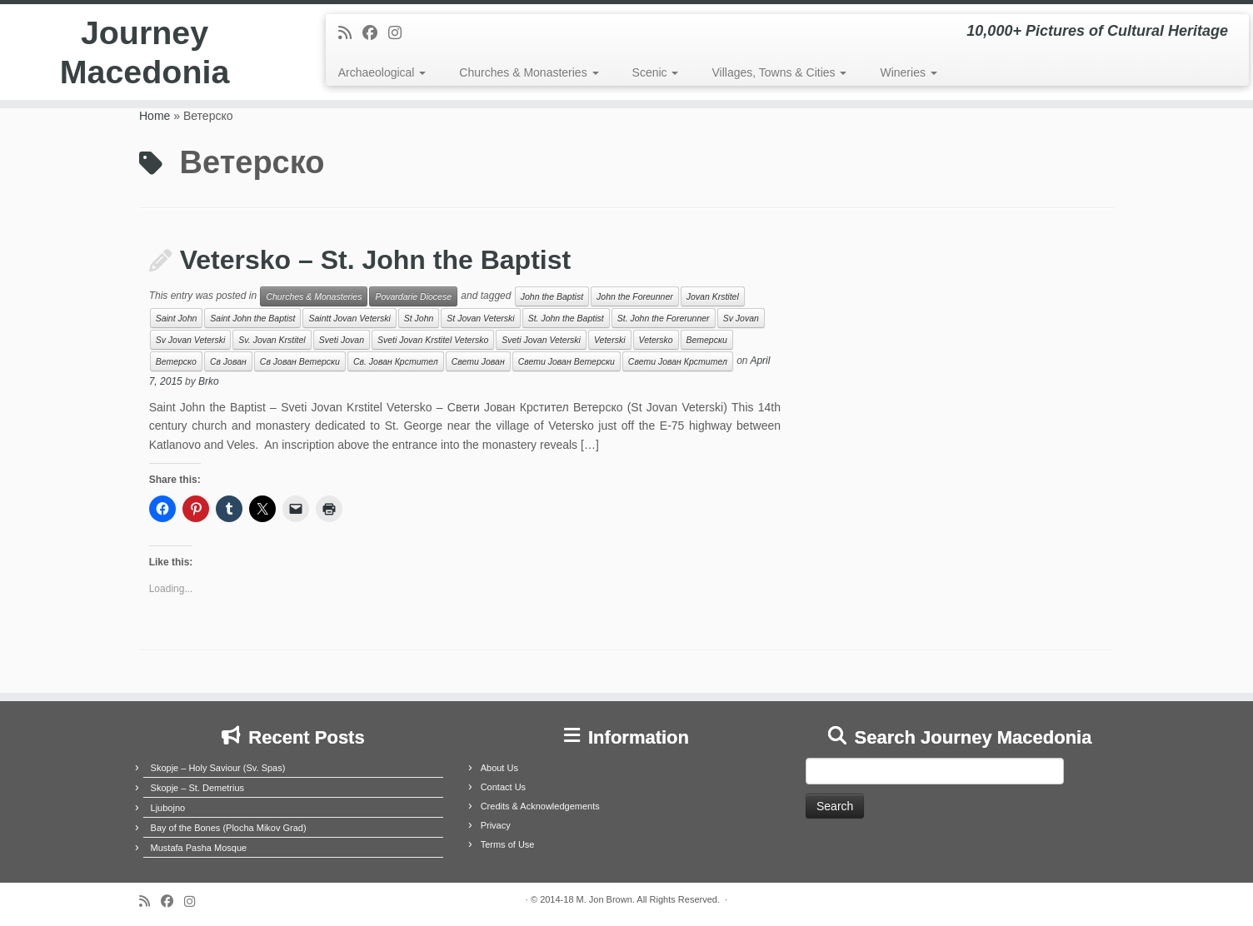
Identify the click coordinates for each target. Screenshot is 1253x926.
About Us (499, 768)
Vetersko (656, 340)
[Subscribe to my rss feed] (350, 33)
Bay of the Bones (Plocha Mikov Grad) (229, 828)
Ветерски (706, 340)
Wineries (908, 72)
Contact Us (503, 787)
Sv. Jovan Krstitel (271, 340)
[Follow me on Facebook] (375, 33)
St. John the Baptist (566, 318)
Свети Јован (478, 361)
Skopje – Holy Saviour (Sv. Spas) (218, 768)
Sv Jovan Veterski (191, 340)
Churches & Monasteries (528, 72)
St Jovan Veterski (480, 318)
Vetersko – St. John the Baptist (375, 260)
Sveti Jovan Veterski (541, 340)
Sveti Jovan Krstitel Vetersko (432, 340)
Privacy (496, 825)
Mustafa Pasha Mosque (199, 848)
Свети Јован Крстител (677, 361)
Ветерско (176, 361)
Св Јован (228, 361)
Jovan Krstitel (712, 296)
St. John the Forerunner (663, 318)
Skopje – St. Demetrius (198, 788)
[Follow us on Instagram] (400, 33)
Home (154, 115)
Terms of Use (508, 844)
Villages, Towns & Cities (778, 72)
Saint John (176, 318)
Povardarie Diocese (413, 296)
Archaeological (382, 72)
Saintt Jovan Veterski (349, 318)
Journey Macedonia (144, 53)
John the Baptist (552, 296)
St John (419, 318)
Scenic (655, 72)
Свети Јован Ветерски (566, 361)
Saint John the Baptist (252, 318)
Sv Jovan (741, 318)
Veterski (610, 340)
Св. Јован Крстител (395, 361)
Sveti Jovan (341, 340)
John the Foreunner (635, 296)
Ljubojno (168, 808)
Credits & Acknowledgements (540, 806)
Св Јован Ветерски (300, 361)
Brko (208, 381)
